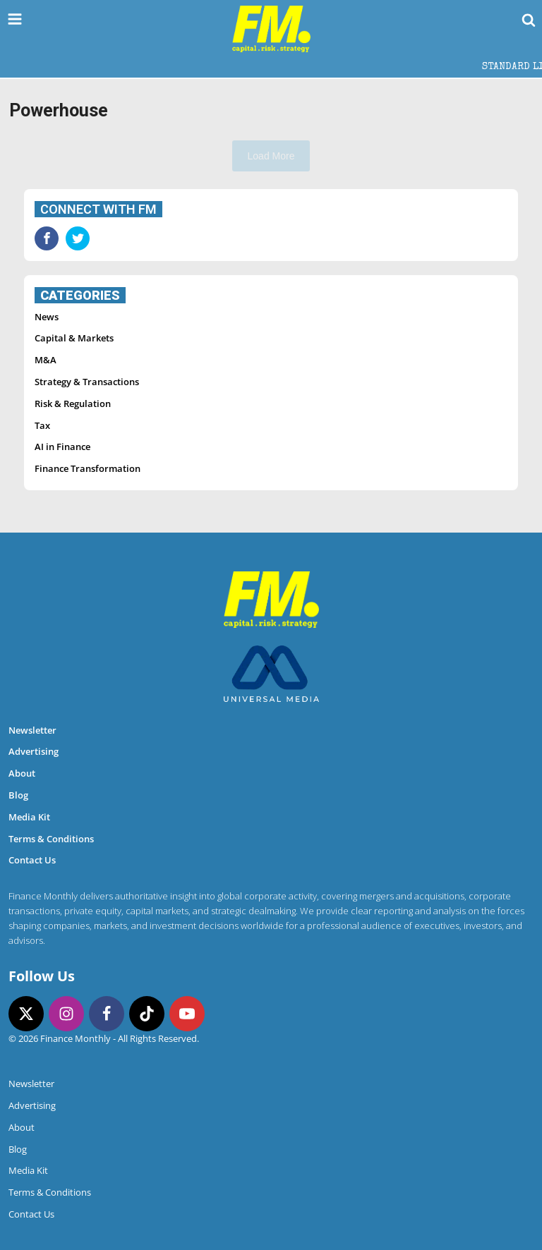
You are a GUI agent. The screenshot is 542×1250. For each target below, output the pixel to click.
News (47, 316)
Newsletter (32, 730)
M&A (45, 359)
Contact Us (32, 860)
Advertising (33, 751)
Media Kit (29, 817)
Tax (42, 425)
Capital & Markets (74, 338)
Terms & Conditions (51, 838)
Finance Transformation (87, 468)
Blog (18, 795)
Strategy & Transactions (87, 381)
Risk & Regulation (73, 403)
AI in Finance (62, 446)
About (21, 773)
